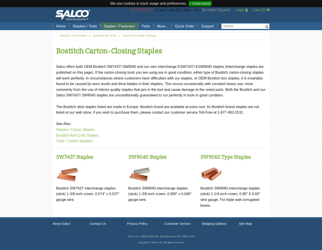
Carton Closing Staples (139, 35)
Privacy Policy (137, 223)
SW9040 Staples (147, 157)
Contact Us (98, 223)
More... (162, 26)
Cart (261, 10)
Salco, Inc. (73, 14)
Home (61, 26)
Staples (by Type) (105, 35)
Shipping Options (214, 223)
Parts (146, 26)
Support (207, 26)
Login (241, 10)
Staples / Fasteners (119, 26)
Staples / (63, 129)
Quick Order (184, 26)
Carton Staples (83, 129)
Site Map (245, 223)
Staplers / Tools (85, 26)
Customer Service (177, 223)
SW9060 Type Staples (225, 157)
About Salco (61, 223)
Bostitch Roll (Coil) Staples (77, 135)
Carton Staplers (80, 141)
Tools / (61, 141)
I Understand (200, 3)
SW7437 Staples (74, 157)
